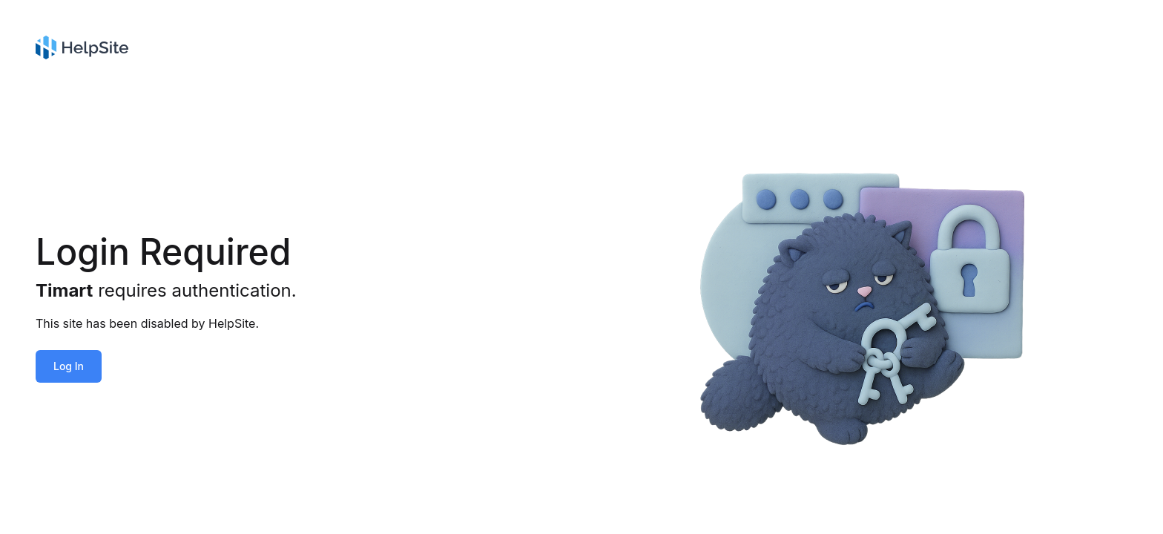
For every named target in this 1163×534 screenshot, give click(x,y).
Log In (68, 366)
